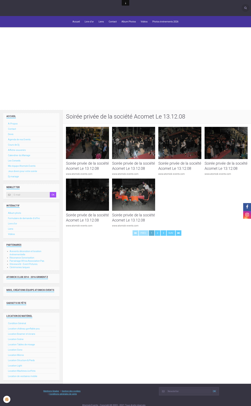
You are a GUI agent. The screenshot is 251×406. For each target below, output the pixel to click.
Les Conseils (14, 161)
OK (53, 195)
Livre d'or (89, 21)
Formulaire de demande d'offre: (24, 219)
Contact (113, 21)
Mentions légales (51, 392)
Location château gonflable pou (24, 329)
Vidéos (144, 21)
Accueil (76, 21)
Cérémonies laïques (20, 268)
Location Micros (16, 356)
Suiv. (170, 234)
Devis (10, 135)
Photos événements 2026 (165, 21)
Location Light (15, 366)
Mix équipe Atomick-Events (22, 166)
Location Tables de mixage (21, 345)
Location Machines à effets (22, 371)
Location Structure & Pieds (21, 361)
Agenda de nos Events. (19, 140)
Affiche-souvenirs (17, 151)
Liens (101, 21)
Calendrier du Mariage (19, 156)
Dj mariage (13, 177)
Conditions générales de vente (63, 395)
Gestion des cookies (71, 392)
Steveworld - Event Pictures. (24, 265)
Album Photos (128, 21)
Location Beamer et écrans (21, 334)
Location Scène (16, 340)
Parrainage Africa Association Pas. (27, 261)
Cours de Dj (13, 145)
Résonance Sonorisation (22, 258)
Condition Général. (17, 324)
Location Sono (15, 350)
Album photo (14, 214)
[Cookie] (6, 399)
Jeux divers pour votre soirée (22, 172)
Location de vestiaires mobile (22, 377)
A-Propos (13, 124)
